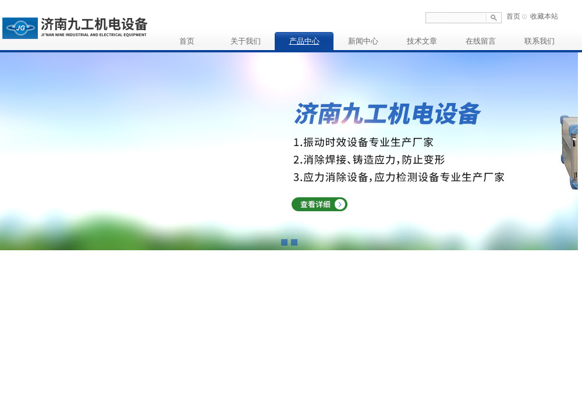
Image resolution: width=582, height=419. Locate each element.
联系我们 (539, 41)
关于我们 (245, 41)
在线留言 (481, 41)
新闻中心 (363, 41)
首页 (513, 16)
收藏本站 (544, 16)
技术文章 (422, 41)
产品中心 (304, 41)
